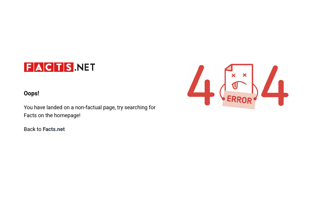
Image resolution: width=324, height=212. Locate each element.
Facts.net (54, 129)
